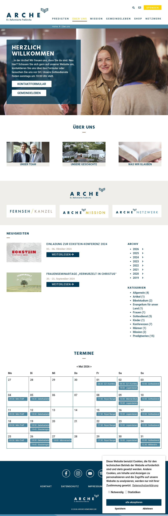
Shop (138, 18)
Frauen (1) (139, 312)
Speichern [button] (120, 508)
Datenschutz (70, 486)
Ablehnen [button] (148, 508)
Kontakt (46, 486)
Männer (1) (139, 328)
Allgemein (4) (141, 292)
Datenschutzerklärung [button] (145, 485)
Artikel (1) (139, 296)
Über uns (79, 18)
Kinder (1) (139, 320)
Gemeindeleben (118, 18)
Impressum (95, 486)
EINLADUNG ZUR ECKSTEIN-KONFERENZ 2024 (76, 244)
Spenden (152, 7)
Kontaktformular (31, 84)
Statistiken (132, 492)
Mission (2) (139, 332)
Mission (96, 18)
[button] (106, 384)
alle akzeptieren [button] (134, 502)
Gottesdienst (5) (142, 316)
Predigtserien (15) (143, 336)
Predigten (60, 18)
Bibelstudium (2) (142, 300)
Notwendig (116, 492)
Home (55, 26)
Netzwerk (153, 18)
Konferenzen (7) (142, 324)
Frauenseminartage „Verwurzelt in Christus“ (81, 273)
